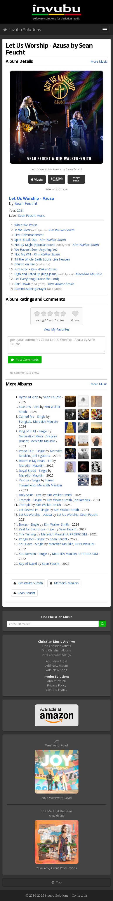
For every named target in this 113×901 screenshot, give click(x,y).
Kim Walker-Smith (61, 230)
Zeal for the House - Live (36, 529)
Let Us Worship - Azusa (35, 514)
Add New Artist (56, 661)
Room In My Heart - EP (35, 461)
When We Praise (26, 225)
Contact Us (80, 895)
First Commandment (29, 235)
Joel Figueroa (41, 456)
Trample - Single (30, 500)
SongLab (25, 421)
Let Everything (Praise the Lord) (36, 279)
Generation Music (31, 436)
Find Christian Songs (56, 655)
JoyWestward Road (56, 743)
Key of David (28, 563)
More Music (98, 61)
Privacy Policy (56, 685)
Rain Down (22, 284)
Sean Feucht (26, 203)
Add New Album (56, 665)
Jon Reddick (82, 500)
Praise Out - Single (32, 451)
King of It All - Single (33, 431)
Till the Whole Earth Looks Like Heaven (42, 259)
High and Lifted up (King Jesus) (35, 274)
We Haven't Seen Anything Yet (35, 249)
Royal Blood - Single (33, 470)
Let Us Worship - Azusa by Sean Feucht (56, 169)
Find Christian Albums (56, 650)
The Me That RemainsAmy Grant (56, 813)
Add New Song (56, 670)
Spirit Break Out (25, 240)
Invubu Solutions (22, 29)
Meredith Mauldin (88, 274)
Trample (25, 505)
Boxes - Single (29, 524)
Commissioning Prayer (30, 289)
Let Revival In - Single (34, 510)
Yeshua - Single (29, 480)
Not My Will (22, 254)
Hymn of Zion (28, 397)
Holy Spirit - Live (30, 495)
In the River (22, 230)
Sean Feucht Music (31, 215)
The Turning (27, 534)
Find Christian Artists (56, 646)
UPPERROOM (77, 534)
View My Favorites (57, 329)
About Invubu (56, 681)
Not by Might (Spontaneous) (34, 245)
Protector (21, 269)
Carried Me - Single (32, 416)
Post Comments (25, 359)
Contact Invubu (56, 690)
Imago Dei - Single (32, 539)
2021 (20, 210)
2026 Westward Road (56, 798)
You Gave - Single (31, 544)
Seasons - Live (29, 407)
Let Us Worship (67, 514)
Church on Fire (24, 264)
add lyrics (38, 230)
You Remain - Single (33, 554)
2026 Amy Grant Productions (56, 868)
